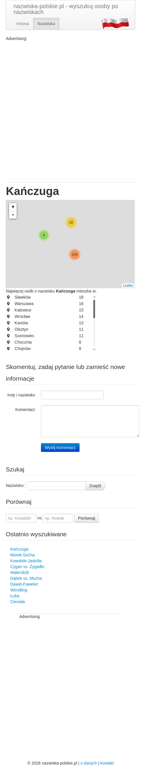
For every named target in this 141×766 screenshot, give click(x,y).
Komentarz (25, 409)
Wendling (18, 590)
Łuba (14, 595)
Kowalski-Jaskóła (26, 560)
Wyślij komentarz (60, 447)
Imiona (22, 23)
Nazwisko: (15, 485)
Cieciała (17, 601)
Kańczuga (19, 549)
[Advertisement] (70, 111)
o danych (88, 763)
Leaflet (128, 285)
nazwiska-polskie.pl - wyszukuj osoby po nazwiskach (65, 9)
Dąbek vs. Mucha (26, 578)
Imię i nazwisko (21, 395)
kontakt (107, 763)
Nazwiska (46, 23)
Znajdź (95, 485)
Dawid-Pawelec (24, 584)
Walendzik (19, 572)
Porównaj (86, 518)
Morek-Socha (22, 555)
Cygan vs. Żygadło (27, 566)
